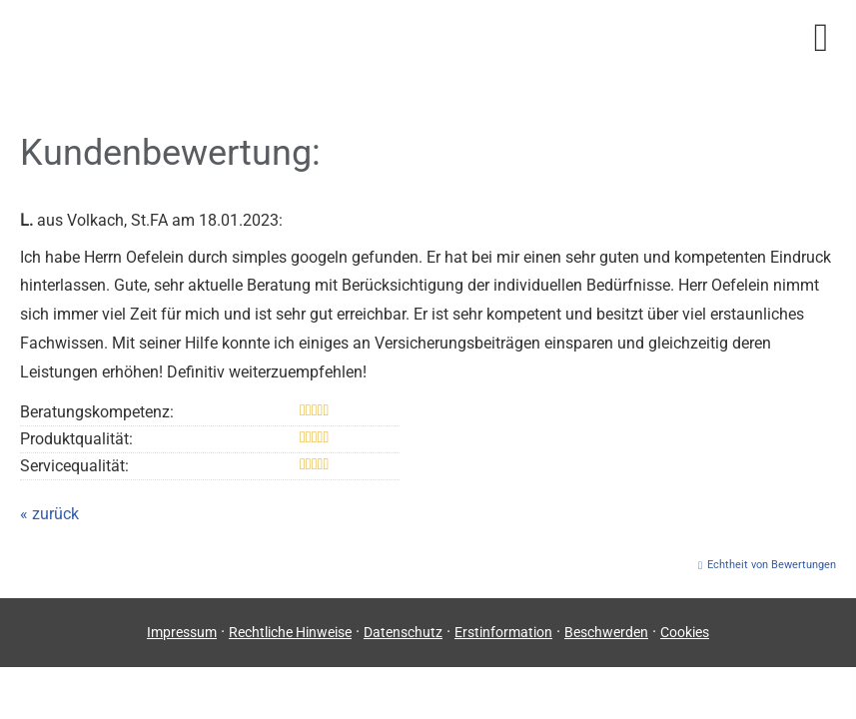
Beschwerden (606, 632)
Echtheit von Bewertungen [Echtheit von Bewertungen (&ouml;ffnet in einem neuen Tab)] (771, 564)
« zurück (49, 513)
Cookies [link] (684, 632)
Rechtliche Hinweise (290, 632)
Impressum (182, 632)
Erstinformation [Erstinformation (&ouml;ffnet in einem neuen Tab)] (503, 632)
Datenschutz (403, 632)
